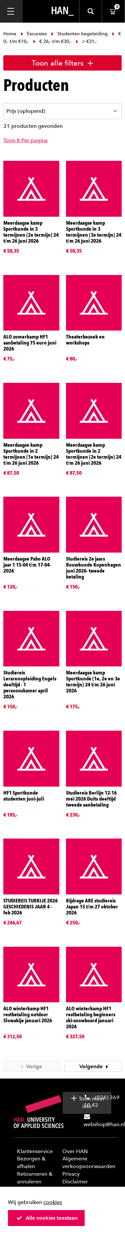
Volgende (94, 1066)
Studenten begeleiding (79, 34)
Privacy (71, 1174)
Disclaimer (75, 1181)
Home (10, 34)
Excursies (33, 34)
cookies (52, 1202)
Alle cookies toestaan (47, 1218)
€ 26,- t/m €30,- (52, 41)
